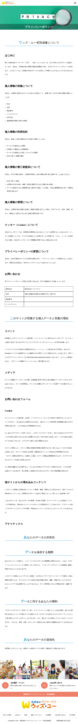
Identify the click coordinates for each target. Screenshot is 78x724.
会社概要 (48, 715)
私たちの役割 (7, 715)
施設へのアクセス (36, 715)
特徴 (25, 715)
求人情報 (72, 715)
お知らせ (18, 715)
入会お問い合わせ (60, 715)
